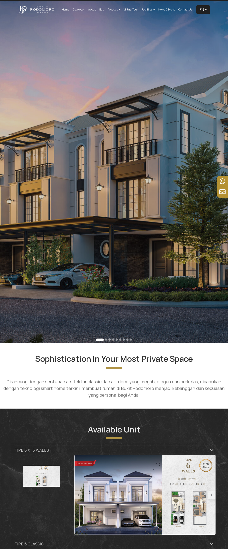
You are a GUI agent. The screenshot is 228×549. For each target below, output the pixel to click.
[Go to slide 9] (131, 339)
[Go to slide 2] (106, 339)
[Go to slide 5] (116, 339)
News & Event (166, 9)
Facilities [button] (147, 9)
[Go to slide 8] (127, 339)
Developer (79, 9)
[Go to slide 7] (123, 339)
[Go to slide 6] (120, 339)
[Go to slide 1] (100, 339)
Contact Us (185, 9)
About (92, 9)
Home (65, 9)
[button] (85, 494)
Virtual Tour (131, 9)
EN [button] (202, 9)
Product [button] (113, 9)
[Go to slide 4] (113, 339)
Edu (101, 9)
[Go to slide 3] (109, 339)
